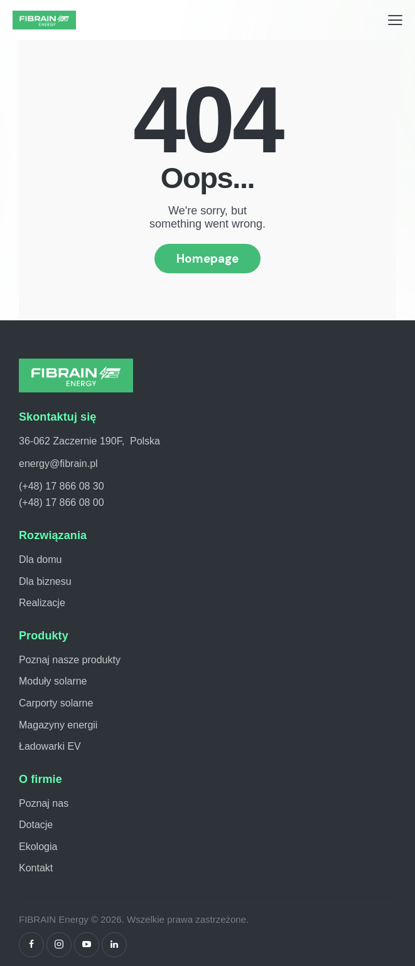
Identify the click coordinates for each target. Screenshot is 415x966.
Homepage (207, 258)
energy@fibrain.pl (58, 463)
